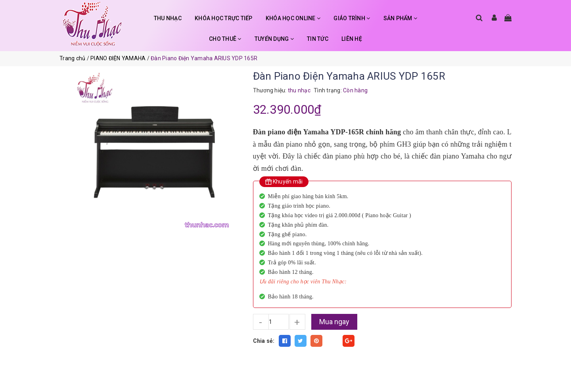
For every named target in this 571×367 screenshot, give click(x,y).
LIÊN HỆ (351, 39)
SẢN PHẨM (400, 18)
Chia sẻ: (264, 341)
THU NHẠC (168, 18)
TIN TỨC (317, 39)
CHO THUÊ (225, 39)
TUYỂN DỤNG (274, 39)
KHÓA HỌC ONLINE (293, 18)
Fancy (333, 341)
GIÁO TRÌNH (351, 18)
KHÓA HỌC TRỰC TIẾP (224, 18)
